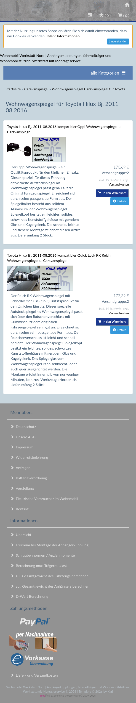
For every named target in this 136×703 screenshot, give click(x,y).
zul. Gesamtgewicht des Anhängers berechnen (49, 586)
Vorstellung (22, 488)
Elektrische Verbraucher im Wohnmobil (44, 498)
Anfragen (20, 467)
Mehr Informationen (63, 36)
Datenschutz (23, 426)
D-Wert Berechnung (29, 596)
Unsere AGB (22, 437)
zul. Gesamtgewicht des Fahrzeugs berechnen (49, 576)
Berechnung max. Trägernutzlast (38, 565)
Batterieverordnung (28, 478)
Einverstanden (118, 41)
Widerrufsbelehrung (29, 457)
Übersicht (20, 534)
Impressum (21, 447)
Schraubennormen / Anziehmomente (42, 555)
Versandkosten (119, 184)
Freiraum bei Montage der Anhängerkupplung (49, 545)
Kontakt (19, 509)
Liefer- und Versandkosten (34, 675)
